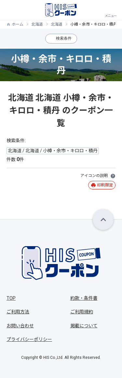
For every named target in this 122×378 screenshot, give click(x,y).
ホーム (17, 24)
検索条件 (64, 38)
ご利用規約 (81, 311)
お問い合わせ (20, 325)
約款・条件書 (84, 298)
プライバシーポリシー (29, 339)
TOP (11, 298)
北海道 (37, 24)
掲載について (84, 325)
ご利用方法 (18, 311)
